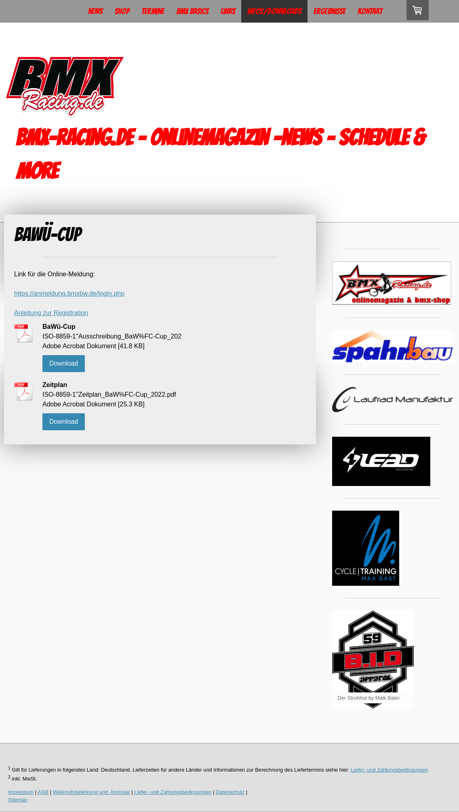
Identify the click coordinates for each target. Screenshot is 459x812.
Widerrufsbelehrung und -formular (91, 792)
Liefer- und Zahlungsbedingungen (389, 770)
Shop (122, 11)
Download (63, 363)
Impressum (21, 792)
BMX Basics (192, 11)
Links (228, 11)
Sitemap (17, 800)
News (95, 11)
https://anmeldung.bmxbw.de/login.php (69, 293)
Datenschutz (230, 792)
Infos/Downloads (274, 11)
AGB (43, 792)
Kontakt (370, 11)
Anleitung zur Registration (51, 312)
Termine (152, 11)
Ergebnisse (329, 11)
